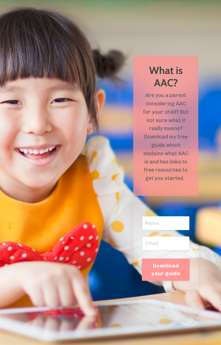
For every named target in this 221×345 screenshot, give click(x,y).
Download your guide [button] (165, 270)
